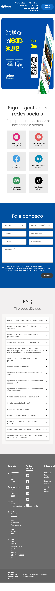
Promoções (20, 3)
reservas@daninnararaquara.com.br (9, 504)
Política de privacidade (27, 575)
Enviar (47, 275)
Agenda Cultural (31, 8)
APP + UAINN (47, 6)
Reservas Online (47, 482)
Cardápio (23, 5)
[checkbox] (27, 268)
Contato (34, 10)
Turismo (34, 5)
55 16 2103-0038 (9, 477)
